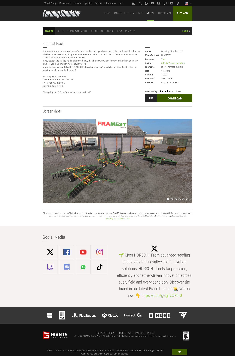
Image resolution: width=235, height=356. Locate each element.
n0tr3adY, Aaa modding (173, 63)
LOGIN (185, 31)
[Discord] (172, 3)
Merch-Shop (50, 3)
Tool (163, 59)
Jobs (121, 3)
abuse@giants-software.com (117, 218)
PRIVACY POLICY (105, 333)
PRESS (150, 333)
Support (99, 3)
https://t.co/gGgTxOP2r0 (161, 295)
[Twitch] (165, 3)
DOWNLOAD (175, 98)
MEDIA (130, 13)
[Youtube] (153, 3)
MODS (150, 13)
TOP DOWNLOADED (77, 31)
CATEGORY (105, 31)
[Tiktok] (178, 3)
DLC (140, 13)
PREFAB (93, 31)
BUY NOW (182, 13)
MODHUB (49, 31)
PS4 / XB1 (130, 31)
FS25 (119, 31)
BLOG (107, 13)
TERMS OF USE (124, 333)
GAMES (118, 13)
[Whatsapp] (134, 3)
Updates (88, 3)
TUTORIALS (164, 13)
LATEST (60, 31)
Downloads (65, 3)
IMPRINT (140, 333)
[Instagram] (159, 3)
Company (111, 3)
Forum (77, 3)
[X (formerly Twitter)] (140, 3)
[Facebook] (146, 3)
